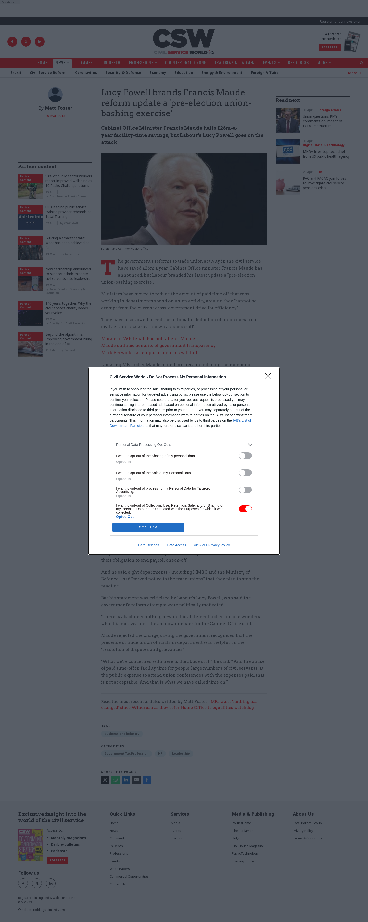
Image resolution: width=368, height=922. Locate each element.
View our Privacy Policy (212, 545)
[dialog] (184, 461)
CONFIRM (148, 527)
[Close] (269, 377)
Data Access (176, 545)
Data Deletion (148, 545)
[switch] (245, 455)
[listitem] (184, 444)
